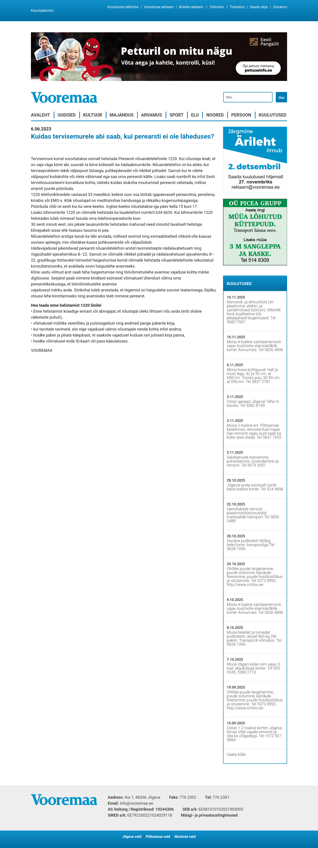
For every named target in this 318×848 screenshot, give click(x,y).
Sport (177, 115)
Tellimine (216, 7)
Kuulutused (272, 115)
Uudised (67, 115)
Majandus (122, 115)
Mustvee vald (185, 837)
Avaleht (40, 115)
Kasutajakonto (42, 10)
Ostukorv (280, 7)
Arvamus (151, 115)
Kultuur (92, 115)
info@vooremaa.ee (136, 803)
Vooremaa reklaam (158, 7)
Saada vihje (259, 7)
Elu (195, 115)
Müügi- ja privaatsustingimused (209, 815)
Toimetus (237, 7)
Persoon (241, 115)
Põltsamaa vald (158, 837)
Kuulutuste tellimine (123, 7)
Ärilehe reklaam (191, 7)
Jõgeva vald (131, 837)
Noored (215, 115)
